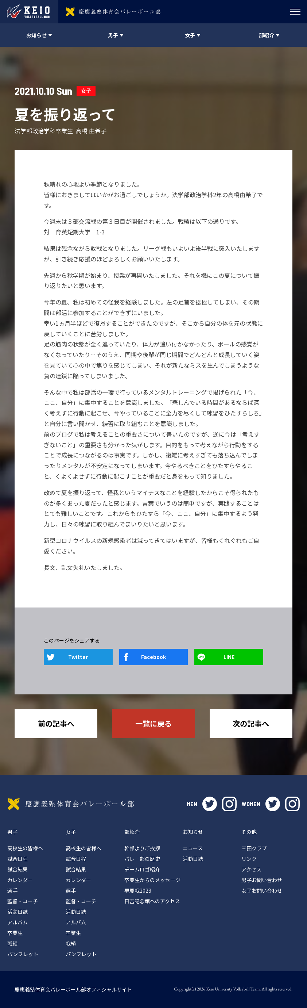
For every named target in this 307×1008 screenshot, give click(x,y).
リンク (249, 858)
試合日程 (17, 858)
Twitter (78, 656)
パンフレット (22, 954)
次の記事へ (251, 723)
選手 (12, 890)
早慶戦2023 (137, 890)
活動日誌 (17, 911)
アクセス (251, 869)
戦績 (12, 943)
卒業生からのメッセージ (152, 880)
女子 (86, 91)
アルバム (17, 922)
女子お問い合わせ (261, 890)
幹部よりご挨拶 (142, 848)
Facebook (153, 656)
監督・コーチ (22, 901)
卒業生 (15, 932)
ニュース (193, 848)
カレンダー (20, 880)
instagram (229, 804)
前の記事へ (56, 723)
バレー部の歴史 (142, 858)
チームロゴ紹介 (142, 869)
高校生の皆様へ (25, 848)
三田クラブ (254, 848)
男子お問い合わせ (261, 880)
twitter (209, 804)
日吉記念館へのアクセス (152, 901)
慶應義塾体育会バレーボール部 (70, 804)
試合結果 (17, 869)
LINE (229, 656)
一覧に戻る (153, 723)
